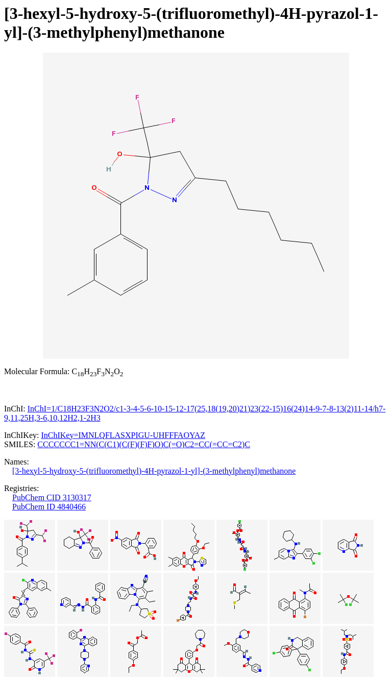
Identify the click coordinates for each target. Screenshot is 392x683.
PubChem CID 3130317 (51, 497)
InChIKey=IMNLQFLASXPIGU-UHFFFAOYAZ (123, 435)
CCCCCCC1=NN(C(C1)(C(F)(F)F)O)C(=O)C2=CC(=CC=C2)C (143, 444)
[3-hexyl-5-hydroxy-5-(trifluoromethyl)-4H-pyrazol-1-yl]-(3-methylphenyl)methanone (154, 471)
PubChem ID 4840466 (49, 506)
